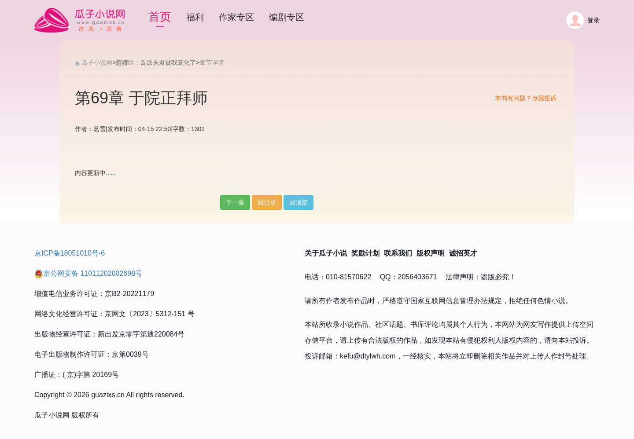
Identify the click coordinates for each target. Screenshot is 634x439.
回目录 (267, 202)
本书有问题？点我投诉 (526, 98)
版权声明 (431, 253)
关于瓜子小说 (326, 253)
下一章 (235, 202)
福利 (195, 17)
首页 (159, 16)
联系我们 (398, 253)
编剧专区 (286, 17)
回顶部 (298, 202)
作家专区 (236, 17)
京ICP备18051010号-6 (69, 253)
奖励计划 (365, 253)
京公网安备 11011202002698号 (88, 273)
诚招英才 (463, 253)
